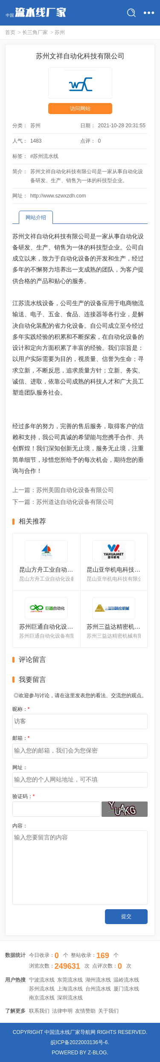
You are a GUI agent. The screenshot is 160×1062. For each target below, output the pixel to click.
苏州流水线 (42, 989)
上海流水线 (70, 989)
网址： (20, 767)
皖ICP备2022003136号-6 (79, 1042)
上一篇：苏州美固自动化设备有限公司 (63, 490)
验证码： (23, 796)
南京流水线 (42, 998)
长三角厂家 (35, 32)
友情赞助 (85, 1011)
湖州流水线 (98, 980)
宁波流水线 (42, 980)
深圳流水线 (70, 998)
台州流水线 (98, 989)
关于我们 (108, 1011)
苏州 (60, 32)
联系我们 (39, 1011)
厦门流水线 (126, 989)
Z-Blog (97, 1053)
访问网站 (80, 109)
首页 (10, 32)
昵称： (21, 709)
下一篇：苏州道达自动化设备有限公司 (63, 501)
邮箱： (21, 738)
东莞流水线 (70, 980)
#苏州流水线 (44, 156)
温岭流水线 (126, 980)
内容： (20, 826)
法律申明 (62, 1011)
